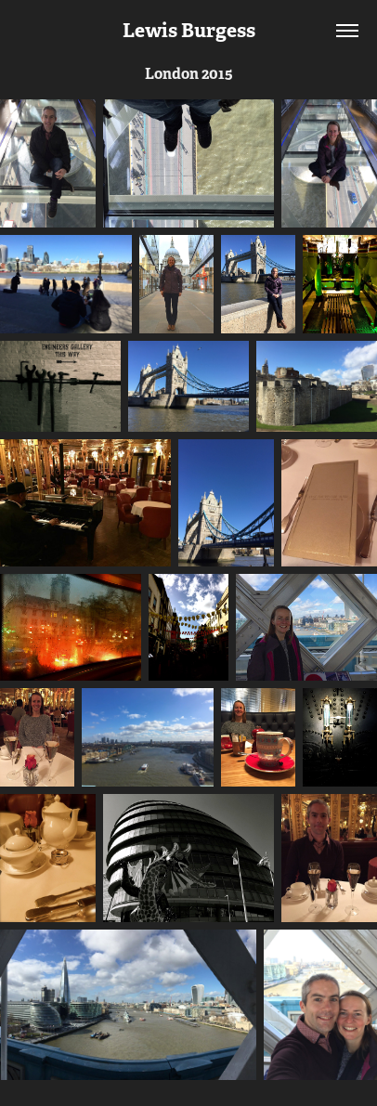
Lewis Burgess (189, 30)
